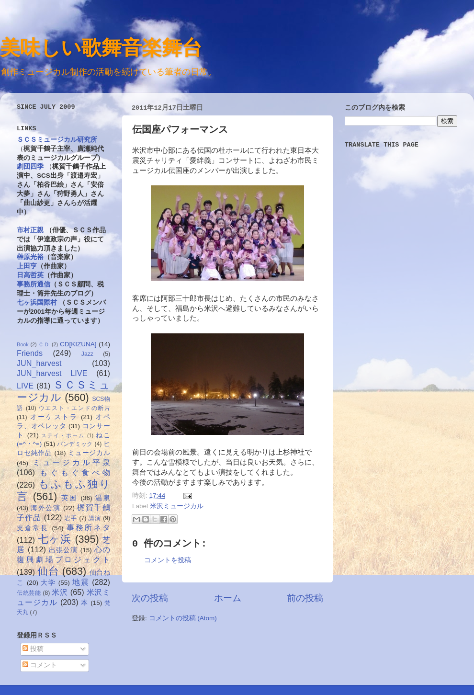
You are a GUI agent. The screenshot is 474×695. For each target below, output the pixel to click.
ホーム (227, 598)
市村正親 (30, 230)
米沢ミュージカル (176, 506)
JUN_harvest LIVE (52, 373)
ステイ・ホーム (63, 435)
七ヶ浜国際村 (37, 302)
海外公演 (45, 508)
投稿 (33, 648)
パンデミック (74, 444)
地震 (80, 582)
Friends (30, 353)
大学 (48, 582)
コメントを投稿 (167, 560)
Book (23, 344)
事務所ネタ (88, 527)
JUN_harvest (39, 363)
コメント (40, 665)
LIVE (25, 385)
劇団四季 (30, 166)
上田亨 (27, 266)
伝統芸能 (29, 593)
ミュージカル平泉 (71, 462)
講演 (95, 518)
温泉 (102, 497)
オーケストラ (54, 417)
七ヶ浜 (55, 539)
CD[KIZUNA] (78, 344)
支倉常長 (33, 528)
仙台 (48, 571)
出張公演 (63, 550)
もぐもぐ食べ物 (75, 472)
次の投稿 (150, 598)
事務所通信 (33, 284)
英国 (69, 497)
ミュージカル (89, 452)
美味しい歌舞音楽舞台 (101, 47)
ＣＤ (44, 344)
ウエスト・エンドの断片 (74, 408)
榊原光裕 (30, 257)
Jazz (87, 354)
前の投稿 (305, 598)
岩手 (71, 518)
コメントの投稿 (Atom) (183, 618)
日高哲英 (30, 275)
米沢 (60, 592)
